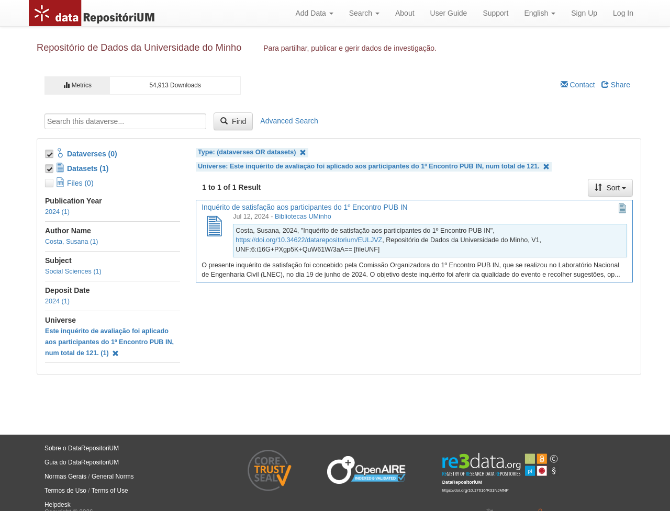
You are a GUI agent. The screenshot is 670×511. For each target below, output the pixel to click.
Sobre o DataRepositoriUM (81, 448)
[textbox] (125, 121)
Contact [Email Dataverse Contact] (578, 85)
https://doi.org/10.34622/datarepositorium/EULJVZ (309, 240)
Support (495, 13)
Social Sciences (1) (73, 271)
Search (364, 13)
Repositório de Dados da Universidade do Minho (139, 47)
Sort (610, 188)
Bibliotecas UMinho (303, 216)
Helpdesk (57, 504)
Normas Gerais (65, 476)
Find (233, 121)
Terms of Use (110, 490)
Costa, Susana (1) (71, 241)
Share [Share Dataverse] (615, 85)
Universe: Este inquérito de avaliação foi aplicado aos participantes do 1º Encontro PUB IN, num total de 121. (374, 167)
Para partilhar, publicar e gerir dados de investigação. (350, 48)
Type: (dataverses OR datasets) (252, 152)
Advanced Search (289, 121)
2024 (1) (57, 211)
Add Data (314, 13)
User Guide (448, 13)
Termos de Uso (65, 490)
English (539, 13)
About (405, 13)
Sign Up (584, 13)
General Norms (113, 476)
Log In (623, 13)
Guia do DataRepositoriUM (81, 462)
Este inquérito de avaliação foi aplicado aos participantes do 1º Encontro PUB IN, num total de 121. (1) (109, 342)
